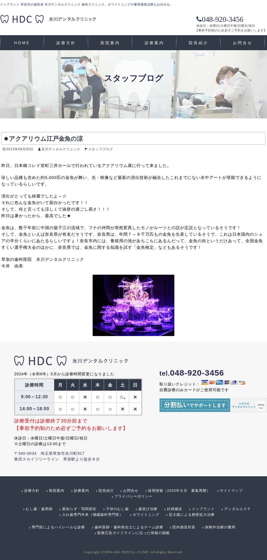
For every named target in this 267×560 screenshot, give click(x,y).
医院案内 (110, 43)
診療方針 (66, 43)
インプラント (203, 509)
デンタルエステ (237, 509)
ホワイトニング (146, 515)
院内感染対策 (183, 527)
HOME (22, 43)
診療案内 (155, 43)
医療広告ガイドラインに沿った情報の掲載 (133, 533)
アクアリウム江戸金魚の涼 (46, 138)
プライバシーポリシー (133, 496)
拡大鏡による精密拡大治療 (192, 515)
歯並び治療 (147, 509)
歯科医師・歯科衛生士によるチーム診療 (129, 527)
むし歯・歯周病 (39, 509)
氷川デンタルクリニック (60, 149)
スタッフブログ (100, 149)
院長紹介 (199, 43)
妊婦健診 (174, 509)
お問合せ (243, 43)
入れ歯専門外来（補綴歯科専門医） (92, 515)
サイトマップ (231, 491)
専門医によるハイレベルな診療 (58, 527)
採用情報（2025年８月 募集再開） (179, 491)
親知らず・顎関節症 (79, 509)
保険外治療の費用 (220, 527)
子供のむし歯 (117, 509)
